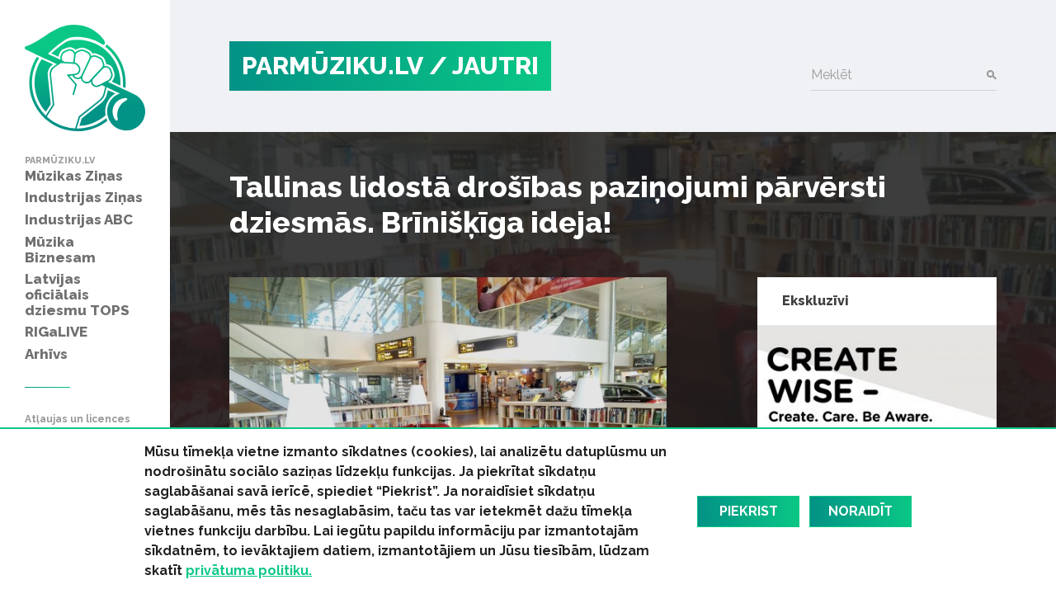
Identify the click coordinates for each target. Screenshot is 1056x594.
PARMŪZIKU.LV (332, 65)
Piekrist (748, 511)
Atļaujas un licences (77, 419)
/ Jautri (484, 65)
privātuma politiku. (249, 570)
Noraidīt (860, 511)
